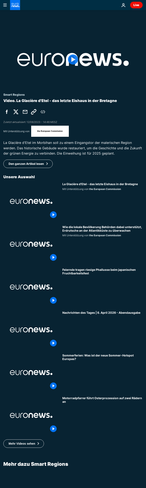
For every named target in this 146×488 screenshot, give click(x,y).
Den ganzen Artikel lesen (26, 163)
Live (136, 5)
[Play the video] (73, 59)
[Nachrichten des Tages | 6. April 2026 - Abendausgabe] (102, 330)
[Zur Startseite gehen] (15, 5)
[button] (23, 443)
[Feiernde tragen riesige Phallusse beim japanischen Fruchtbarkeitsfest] (102, 287)
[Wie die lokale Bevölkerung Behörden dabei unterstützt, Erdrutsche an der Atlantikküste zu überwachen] (102, 244)
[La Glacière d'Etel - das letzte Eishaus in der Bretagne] (102, 201)
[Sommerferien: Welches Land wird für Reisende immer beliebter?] (102, 372)
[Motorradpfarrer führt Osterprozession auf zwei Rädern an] (102, 415)
